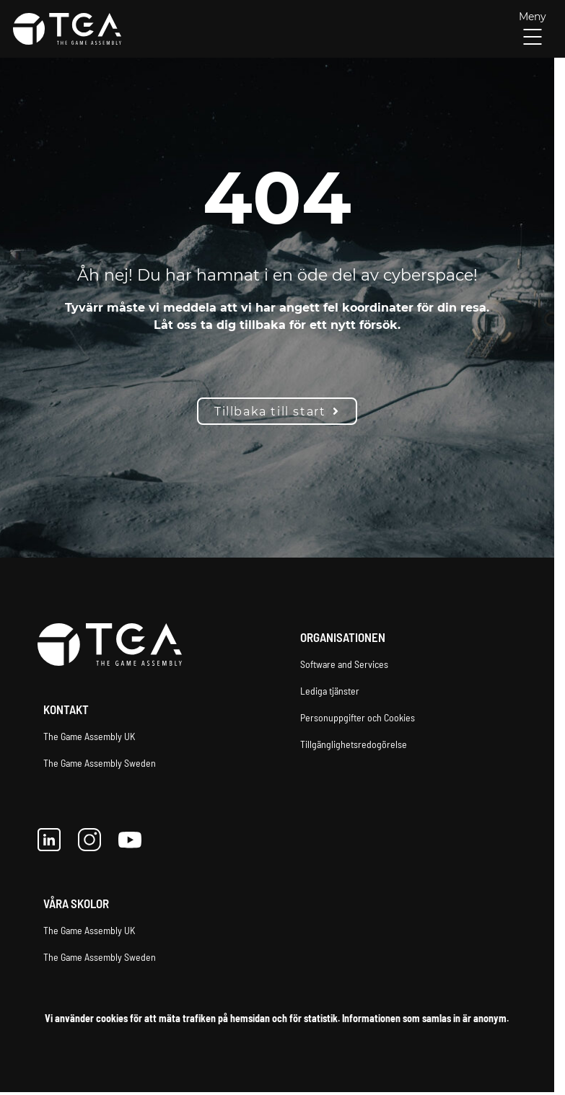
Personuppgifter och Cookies (357, 717)
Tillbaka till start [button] (277, 411)
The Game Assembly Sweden (99, 763)
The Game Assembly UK (89, 736)
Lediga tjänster (329, 691)
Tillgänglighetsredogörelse (353, 744)
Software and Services (344, 664)
